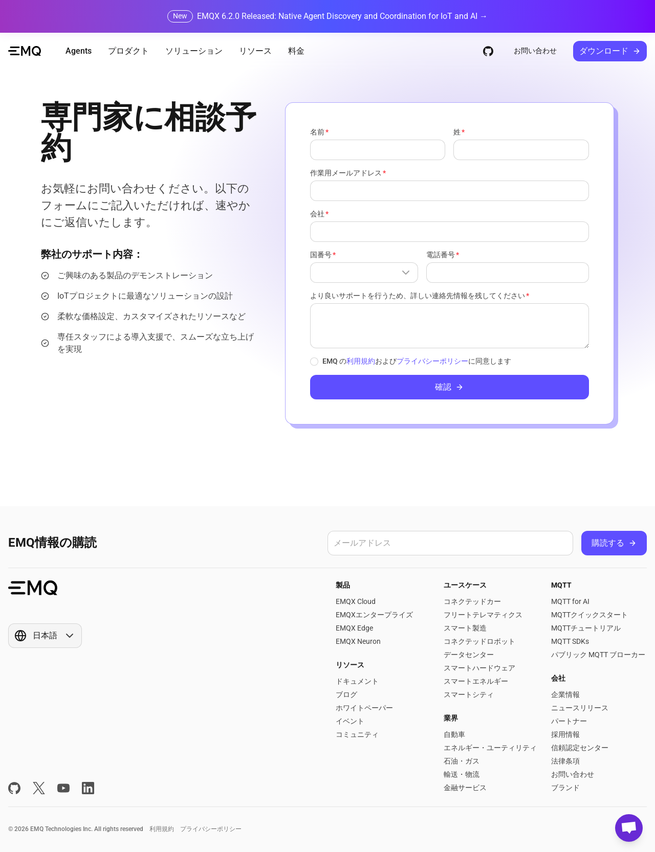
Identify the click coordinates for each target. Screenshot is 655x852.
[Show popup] (364, 272)
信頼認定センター (579, 748)
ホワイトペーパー (364, 708)
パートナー (569, 721)
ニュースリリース (579, 708)
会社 (317, 214)
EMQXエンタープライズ (374, 615)
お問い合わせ (535, 51)
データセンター (469, 655)
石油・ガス (461, 761)
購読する (614, 543)
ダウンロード (610, 51)
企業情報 (565, 694)
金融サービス (465, 787)
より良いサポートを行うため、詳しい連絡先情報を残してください (417, 296)
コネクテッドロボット (479, 641)
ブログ (346, 694)
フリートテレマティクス (483, 615)
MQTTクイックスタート (589, 615)
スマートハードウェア (479, 668)
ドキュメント (357, 681)
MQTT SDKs (570, 641)
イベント (350, 721)
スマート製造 (465, 628)
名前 (317, 132)
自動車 (454, 734)
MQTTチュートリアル (586, 628)
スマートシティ (469, 694)
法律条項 (565, 761)
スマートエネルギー (476, 681)
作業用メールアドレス (346, 173)
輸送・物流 (461, 774)
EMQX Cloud (356, 601)
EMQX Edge (354, 628)
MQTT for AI (570, 601)
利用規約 (360, 361)
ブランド (565, 787)
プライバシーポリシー (432, 361)
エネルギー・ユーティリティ (490, 748)
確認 (449, 387)
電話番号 (440, 255)
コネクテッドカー (472, 601)
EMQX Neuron (358, 641)
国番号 (321, 255)
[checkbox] (314, 361)
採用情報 (565, 734)
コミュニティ (357, 734)
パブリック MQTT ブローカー (598, 655)
